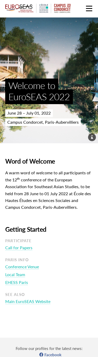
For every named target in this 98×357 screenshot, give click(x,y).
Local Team (15, 274)
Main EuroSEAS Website (27, 301)
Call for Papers (18, 247)
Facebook (52, 354)
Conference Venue (22, 266)
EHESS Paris (16, 282)
